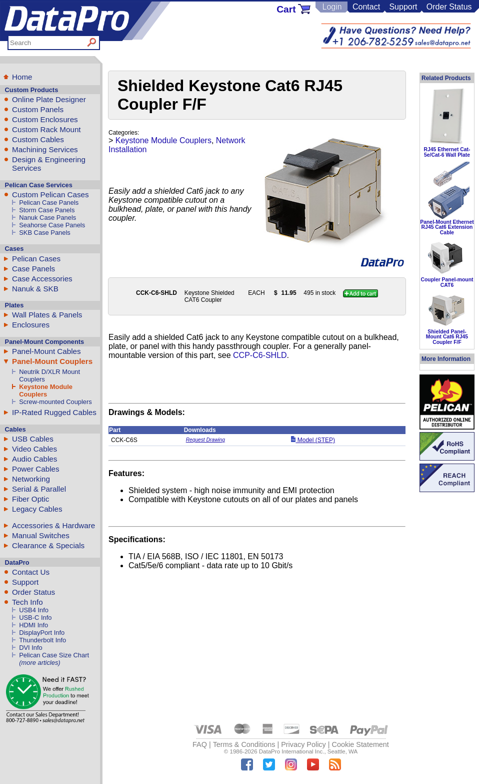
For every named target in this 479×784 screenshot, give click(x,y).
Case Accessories (42, 278)
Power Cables (36, 469)
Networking (31, 479)
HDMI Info (33, 625)
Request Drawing (205, 440)
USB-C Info (35, 617)
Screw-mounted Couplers (55, 402)
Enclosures (31, 324)
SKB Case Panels (44, 232)
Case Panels (33, 268)
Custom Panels (38, 109)
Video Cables (34, 449)
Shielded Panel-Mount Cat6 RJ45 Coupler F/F (447, 337)
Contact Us (31, 572)
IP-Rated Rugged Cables (54, 412)
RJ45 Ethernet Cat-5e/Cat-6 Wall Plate (447, 152)
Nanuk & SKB (35, 288)
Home (22, 77)
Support (403, 7)
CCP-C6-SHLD (260, 355)
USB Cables (33, 439)
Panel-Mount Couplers (52, 361)
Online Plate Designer (49, 99)
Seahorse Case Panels (52, 225)
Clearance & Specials (48, 545)
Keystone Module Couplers (45, 390)
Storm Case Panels (46, 210)
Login (332, 7)
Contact (366, 7)
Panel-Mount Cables (46, 351)
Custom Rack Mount (46, 129)
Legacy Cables (37, 509)
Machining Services (45, 149)
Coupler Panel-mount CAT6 (446, 282)
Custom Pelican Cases (50, 194)
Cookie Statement (360, 744)
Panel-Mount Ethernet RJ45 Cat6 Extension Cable (447, 227)
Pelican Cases (36, 258)
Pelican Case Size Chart (54, 655)
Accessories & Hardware (53, 525)
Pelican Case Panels (48, 202)
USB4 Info (33, 610)
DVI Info (30, 647)
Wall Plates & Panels (47, 314)
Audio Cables (34, 459)
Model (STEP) (313, 440)
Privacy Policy (303, 744)
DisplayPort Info (41, 632)
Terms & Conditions (244, 744)
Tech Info (27, 602)
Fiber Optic (30, 499)
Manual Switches (41, 535)
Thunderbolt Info (42, 640)
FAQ (199, 744)
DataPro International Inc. (291, 751)
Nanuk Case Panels (47, 217)
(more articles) (39, 662)
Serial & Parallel (39, 489)
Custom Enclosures (45, 119)
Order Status (449, 7)
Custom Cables (38, 139)
